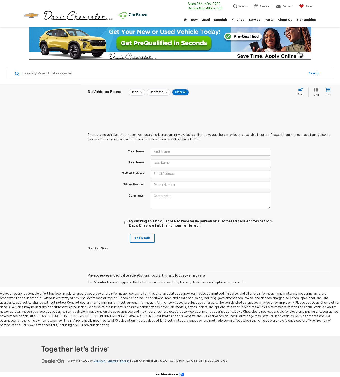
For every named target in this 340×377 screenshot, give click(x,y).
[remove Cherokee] (159, 92)
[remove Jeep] (137, 92)
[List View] (328, 92)
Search (314, 73)
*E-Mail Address (133, 173)
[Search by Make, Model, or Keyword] (163, 73)
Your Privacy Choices (170, 374)
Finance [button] (238, 19)
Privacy (124, 361)
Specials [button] (221, 19)
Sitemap (112, 361)
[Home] (185, 20)
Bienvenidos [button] (306, 19)
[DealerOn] (52, 360)
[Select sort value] (301, 91)
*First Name (136, 151)
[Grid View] (315, 92)
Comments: (136, 195)
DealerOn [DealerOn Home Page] (99, 361)
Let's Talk (142, 238)
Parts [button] (269, 19)
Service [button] (255, 19)
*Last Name (136, 162)
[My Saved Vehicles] (306, 6)
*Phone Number (133, 184)
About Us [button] (285, 19)
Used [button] (206, 19)
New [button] (194, 19)
